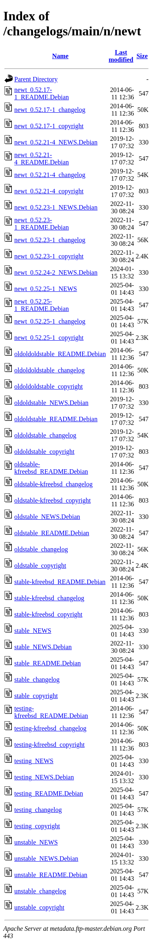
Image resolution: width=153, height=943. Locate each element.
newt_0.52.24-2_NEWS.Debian (56, 272)
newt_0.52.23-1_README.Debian (41, 224)
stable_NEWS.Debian (43, 646)
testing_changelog (38, 809)
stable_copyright (36, 695)
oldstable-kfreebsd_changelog (53, 484)
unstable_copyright (39, 907)
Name (60, 56)
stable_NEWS (32, 630)
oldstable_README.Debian (51, 532)
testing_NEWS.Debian (44, 777)
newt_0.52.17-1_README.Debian (41, 93)
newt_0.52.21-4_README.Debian (41, 158)
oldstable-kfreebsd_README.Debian (51, 468)
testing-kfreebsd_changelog (50, 728)
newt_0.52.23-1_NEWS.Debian (56, 207)
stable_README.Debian (47, 663)
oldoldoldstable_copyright (48, 386)
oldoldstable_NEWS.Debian (51, 402)
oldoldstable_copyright (44, 451)
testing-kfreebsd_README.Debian (51, 712)
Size (142, 56)
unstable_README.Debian (50, 874)
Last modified (121, 56)
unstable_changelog (40, 891)
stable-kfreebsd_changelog (49, 598)
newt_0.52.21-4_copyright (49, 191)
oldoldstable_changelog (45, 435)
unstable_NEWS (36, 842)
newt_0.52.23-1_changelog (49, 239)
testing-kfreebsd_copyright (49, 744)
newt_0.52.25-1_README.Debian (41, 305)
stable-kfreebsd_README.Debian (60, 581)
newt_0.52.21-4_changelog (49, 174)
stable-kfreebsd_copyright (48, 614)
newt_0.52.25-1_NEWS (45, 288)
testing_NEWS (33, 760)
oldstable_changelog (41, 549)
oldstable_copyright (40, 565)
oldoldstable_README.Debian (56, 419)
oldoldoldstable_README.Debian (60, 353)
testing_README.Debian (48, 793)
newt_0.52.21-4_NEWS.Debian (56, 142)
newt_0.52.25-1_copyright (49, 337)
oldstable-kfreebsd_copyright (52, 500)
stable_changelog (37, 679)
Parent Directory (36, 79)
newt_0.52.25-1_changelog (49, 321)
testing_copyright (37, 826)
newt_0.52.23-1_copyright (49, 256)
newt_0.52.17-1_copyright (49, 126)
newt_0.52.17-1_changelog (49, 109)
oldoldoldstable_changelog (49, 370)
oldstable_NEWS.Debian (47, 516)
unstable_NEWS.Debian (46, 858)
